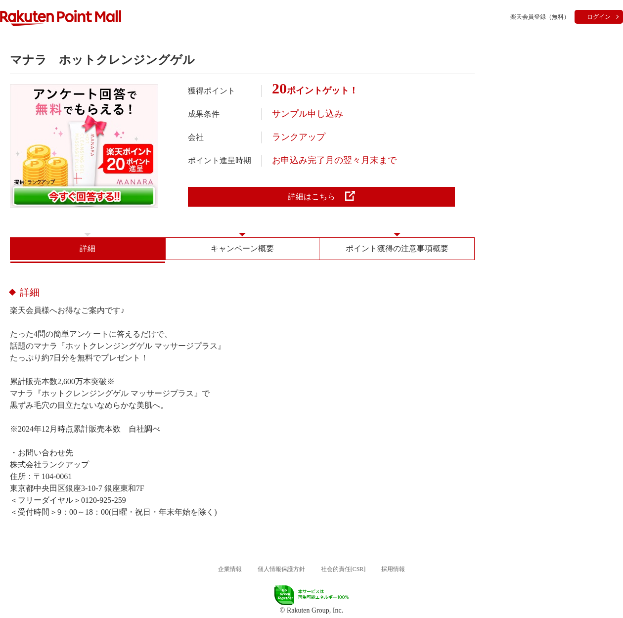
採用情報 (393, 569)
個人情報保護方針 (281, 569)
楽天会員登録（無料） (540, 16)
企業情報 (230, 569)
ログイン (599, 16)
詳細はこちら (321, 196)
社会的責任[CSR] (343, 569)
